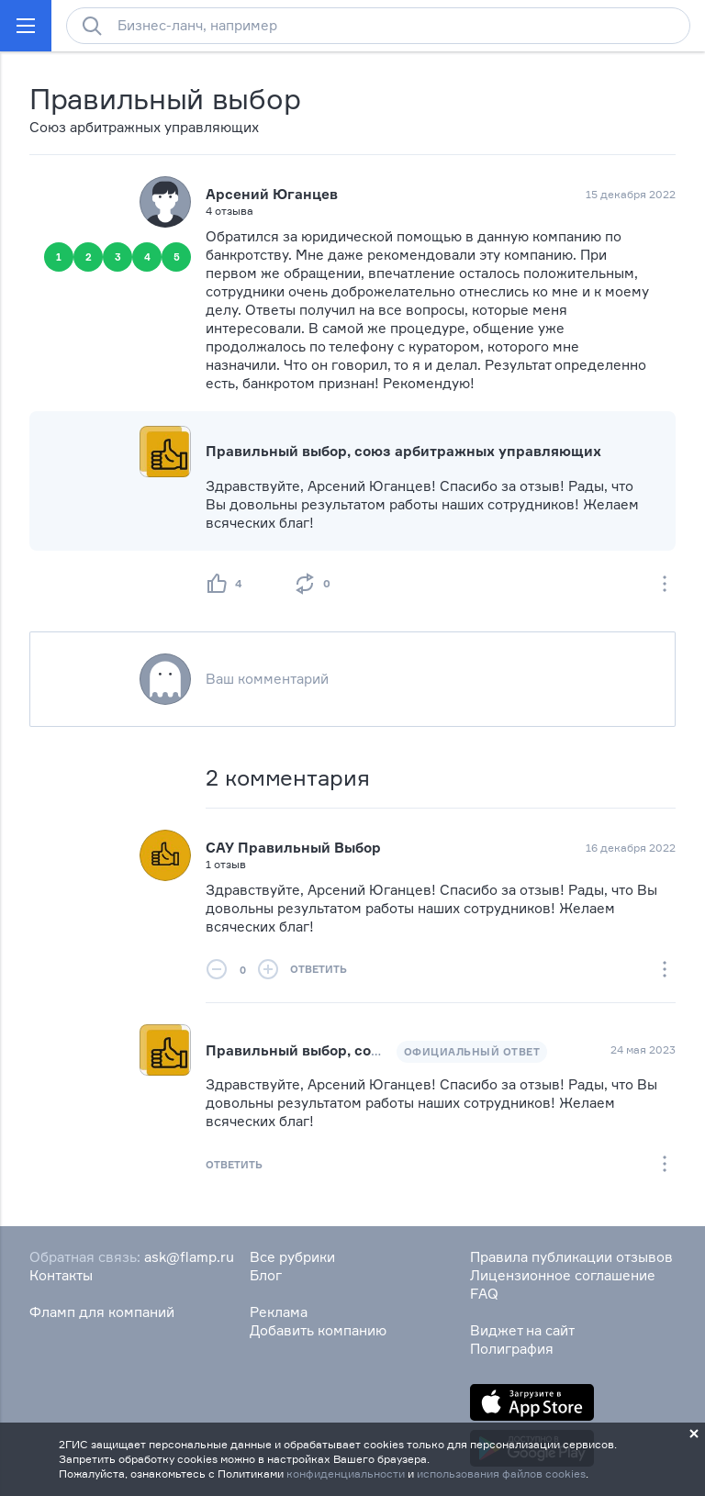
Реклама (279, 1312)
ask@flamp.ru (189, 1257)
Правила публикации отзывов (571, 1257)
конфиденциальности (345, 1473)
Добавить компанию (318, 1330)
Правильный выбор (164, 99)
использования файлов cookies (501, 1473)
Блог (266, 1275)
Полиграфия (512, 1348)
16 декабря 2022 (631, 847)
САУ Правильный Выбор (293, 847)
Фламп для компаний (101, 1312)
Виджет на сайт (522, 1330)
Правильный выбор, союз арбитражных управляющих (403, 451)
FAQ (484, 1293)
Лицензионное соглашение (562, 1275)
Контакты (61, 1275)
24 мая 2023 (643, 1049)
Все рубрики (292, 1257)
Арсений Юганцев (272, 194)
